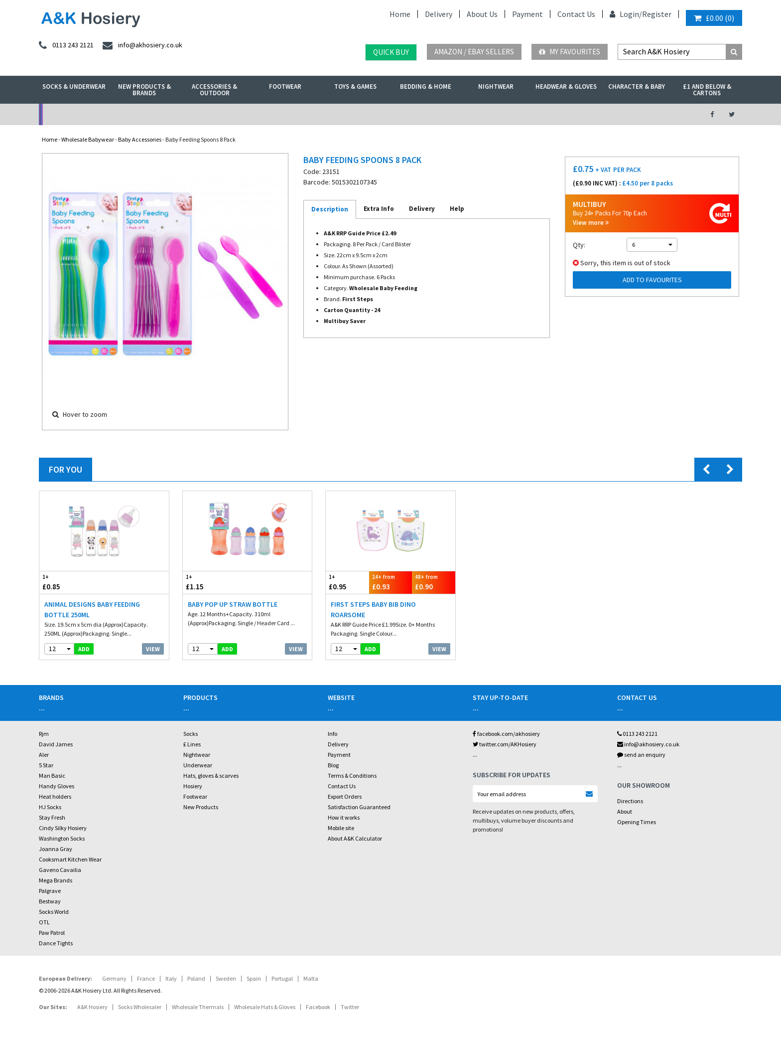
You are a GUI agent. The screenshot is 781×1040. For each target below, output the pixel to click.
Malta (310, 978)
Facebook (318, 1007)
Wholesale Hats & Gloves (264, 1007)
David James (56, 744)
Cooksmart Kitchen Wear (70, 859)
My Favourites (569, 51)
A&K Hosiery (92, 1007)
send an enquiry (641, 754)
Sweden (226, 978)
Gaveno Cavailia (60, 869)
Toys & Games (355, 86)
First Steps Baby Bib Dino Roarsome (373, 609)
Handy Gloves (56, 786)
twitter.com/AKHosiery (504, 744)
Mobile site (341, 828)
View (153, 649)
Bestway (50, 901)
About (624, 811)
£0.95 (347, 582)
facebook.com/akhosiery (506, 733)
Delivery (438, 14)
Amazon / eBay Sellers (474, 51)
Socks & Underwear (74, 86)
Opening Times (636, 822)
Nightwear (496, 86)
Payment (527, 14)
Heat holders (55, 796)
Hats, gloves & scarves (211, 775)
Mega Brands (55, 880)
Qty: (579, 244)
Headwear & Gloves (566, 86)
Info (332, 733)
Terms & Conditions (352, 775)
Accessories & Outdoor (214, 89)
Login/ (626, 14)
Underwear (197, 765)
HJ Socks (50, 807)
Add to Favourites (652, 279)
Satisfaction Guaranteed (359, 807)
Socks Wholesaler (139, 1007)
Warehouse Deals (443, 114)
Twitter (350, 1007)
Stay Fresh (52, 817)
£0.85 (71, 582)
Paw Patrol (52, 932)
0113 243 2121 (637, 733)
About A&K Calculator (355, 838)
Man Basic (52, 775)
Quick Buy (391, 52)
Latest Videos (605, 114)
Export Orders (345, 796)
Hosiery (192, 786)
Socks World (54, 911)
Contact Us (576, 14)
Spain (254, 978)
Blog (333, 765)
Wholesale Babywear (87, 139)
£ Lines (192, 744)
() (714, 18)
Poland (196, 978)
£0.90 (433, 582)
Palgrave (50, 890)
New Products (200, 807)
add (84, 649)
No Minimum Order (119, 114)
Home (400, 14)
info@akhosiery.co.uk (648, 744)
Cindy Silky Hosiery (63, 828)
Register (656, 14)
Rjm (44, 733)
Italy (171, 978)
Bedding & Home (425, 86)
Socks (190, 733)
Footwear (285, 86)
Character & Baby (636, 86)
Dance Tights (56, 943)
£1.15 (215, 582)
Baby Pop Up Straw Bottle (232, 604)
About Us (482, 14)
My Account (281, 114)
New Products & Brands (144, 89)
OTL (44, 922)
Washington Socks (62, 838)
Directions (630, 801)
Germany (114, 978)
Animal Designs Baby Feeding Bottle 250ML (92, 609)
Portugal (282, 978)
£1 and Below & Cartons (707, 89)
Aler (44, 754)
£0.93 (390, 582)
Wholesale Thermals (198, 1007)
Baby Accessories (139, 139)
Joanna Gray (55, 849)
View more (591, 222)
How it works (344, 817)
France (146, 978)
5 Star (46, 765)
